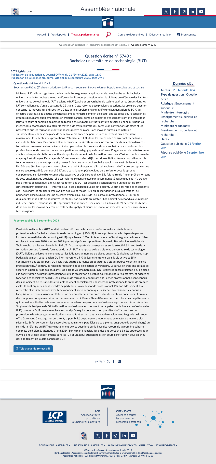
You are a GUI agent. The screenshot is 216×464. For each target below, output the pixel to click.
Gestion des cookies (152, 453)
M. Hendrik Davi (183, 90)
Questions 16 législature (72, 44)
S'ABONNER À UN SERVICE (121, 445)
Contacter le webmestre (121, 453)
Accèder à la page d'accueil (108, 20)
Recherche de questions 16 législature (108, 44)
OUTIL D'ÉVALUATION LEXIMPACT (157, 445)
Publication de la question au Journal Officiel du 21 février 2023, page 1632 (56, 74)
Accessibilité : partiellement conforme (90, 453)
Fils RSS (138, 453)
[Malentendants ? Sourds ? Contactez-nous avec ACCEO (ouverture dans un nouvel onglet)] (83, 436)
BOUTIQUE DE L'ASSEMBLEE (53, 445)
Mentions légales (62, 453)
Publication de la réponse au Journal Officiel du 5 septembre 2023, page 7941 (57, 78)
